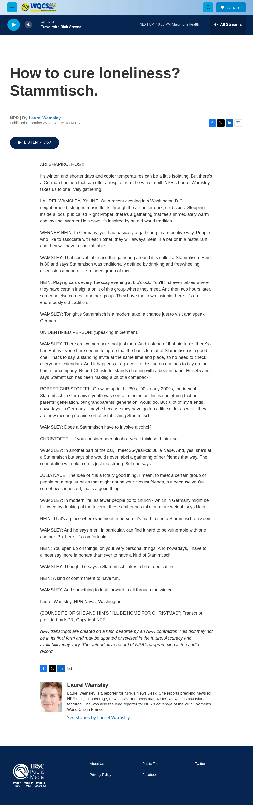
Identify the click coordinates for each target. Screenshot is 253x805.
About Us (97, 763)
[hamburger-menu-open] (12, 7)
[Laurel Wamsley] (51, 697)
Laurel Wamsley (45, 118)
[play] (14, 25)
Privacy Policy (100, 775)
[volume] (28, 24)
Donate (233, 7)
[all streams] (228, 25)
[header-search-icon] (208, 7)
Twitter (200, 763)
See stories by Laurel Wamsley (98, 717)
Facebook (149, 775)
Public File (150, 763)
